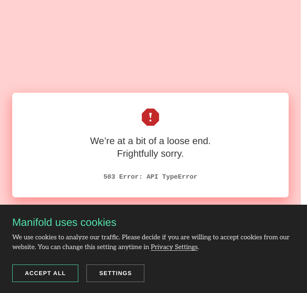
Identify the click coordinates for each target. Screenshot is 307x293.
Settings (115, 273)
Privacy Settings (174, 247)
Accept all (45, 273)
